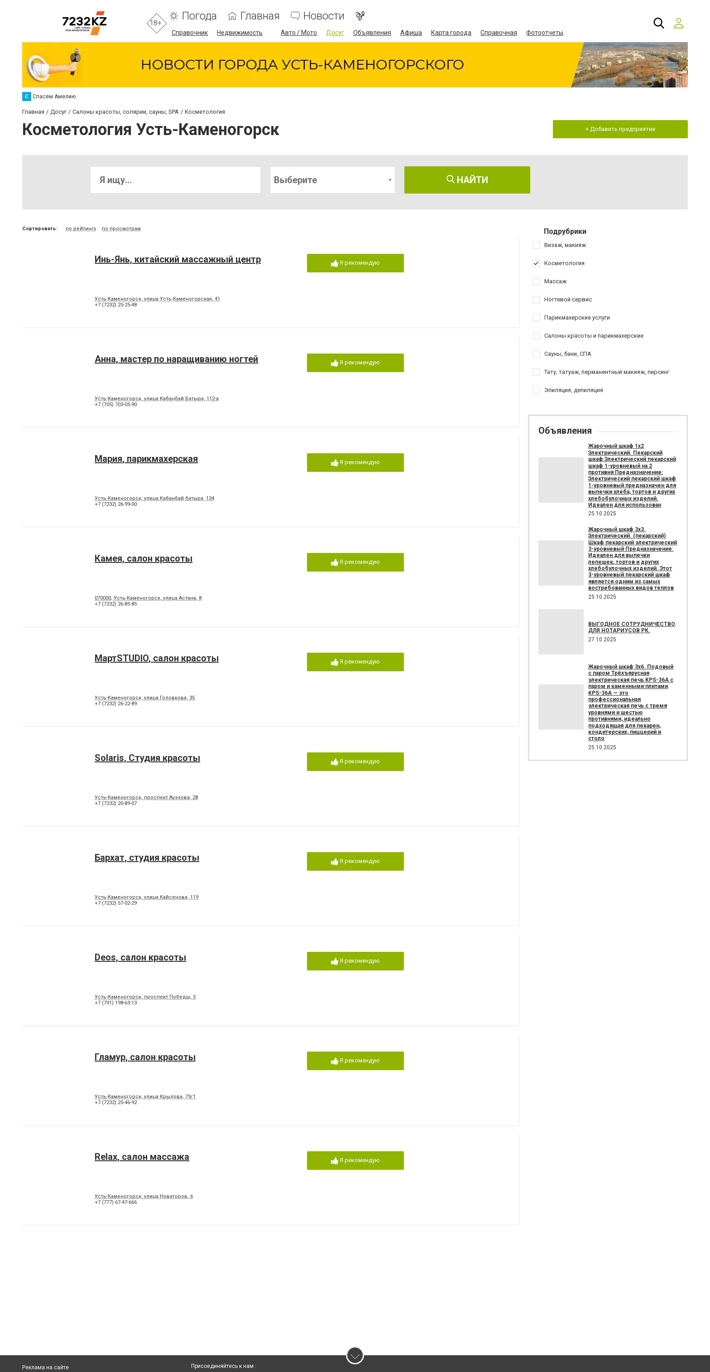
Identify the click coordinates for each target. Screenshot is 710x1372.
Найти (467, 180)
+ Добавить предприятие (620, 128)
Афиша (411, 32)
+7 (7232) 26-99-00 (116, 505)
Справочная (498, 32)
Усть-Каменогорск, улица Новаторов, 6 (144, 1197)
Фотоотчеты (544, 32)
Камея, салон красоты (143, 558)
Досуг (335, 32)
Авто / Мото (299, 32)
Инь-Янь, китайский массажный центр (178, 259)
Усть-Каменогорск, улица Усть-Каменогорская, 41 (157, 299)
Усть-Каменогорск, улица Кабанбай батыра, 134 (154, 499)
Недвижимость (240, 32)
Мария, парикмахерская (146, 459)
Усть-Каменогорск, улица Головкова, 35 (145, 698)
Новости (324, 16)
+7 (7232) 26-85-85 (116, 604)
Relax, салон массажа (142, 1157)
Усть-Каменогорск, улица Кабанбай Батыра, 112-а (157, 399)
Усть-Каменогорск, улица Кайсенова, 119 (146, 898)
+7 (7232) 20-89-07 (116, 804)
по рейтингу (81, 229)
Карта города (451, 32)
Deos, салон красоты (140, 957)
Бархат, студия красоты (147, 858)
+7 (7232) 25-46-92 (116, 1103)
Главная (260, 16)
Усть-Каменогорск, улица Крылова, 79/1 (145, 1097)
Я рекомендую (355, 263)
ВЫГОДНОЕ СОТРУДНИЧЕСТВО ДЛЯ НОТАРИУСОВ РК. (631, 627)
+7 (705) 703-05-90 (116, 405)
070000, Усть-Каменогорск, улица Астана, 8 (148, 598)
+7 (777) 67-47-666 (116, 1203)
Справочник (190, 32)
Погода (199, 16)
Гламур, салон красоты (145, 1057)
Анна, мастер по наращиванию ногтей (176, 359)
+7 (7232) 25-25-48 (116, 305)
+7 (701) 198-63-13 (116, 1003)
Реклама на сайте (45, 1367)
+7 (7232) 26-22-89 (116, 704)
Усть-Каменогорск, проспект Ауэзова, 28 (146, 798)
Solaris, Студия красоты (147, 758)
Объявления (372, 32)
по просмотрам (121, 229)
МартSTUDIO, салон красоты (157, 658)
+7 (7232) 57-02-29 (116, 904)
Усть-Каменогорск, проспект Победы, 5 (145, 997)
